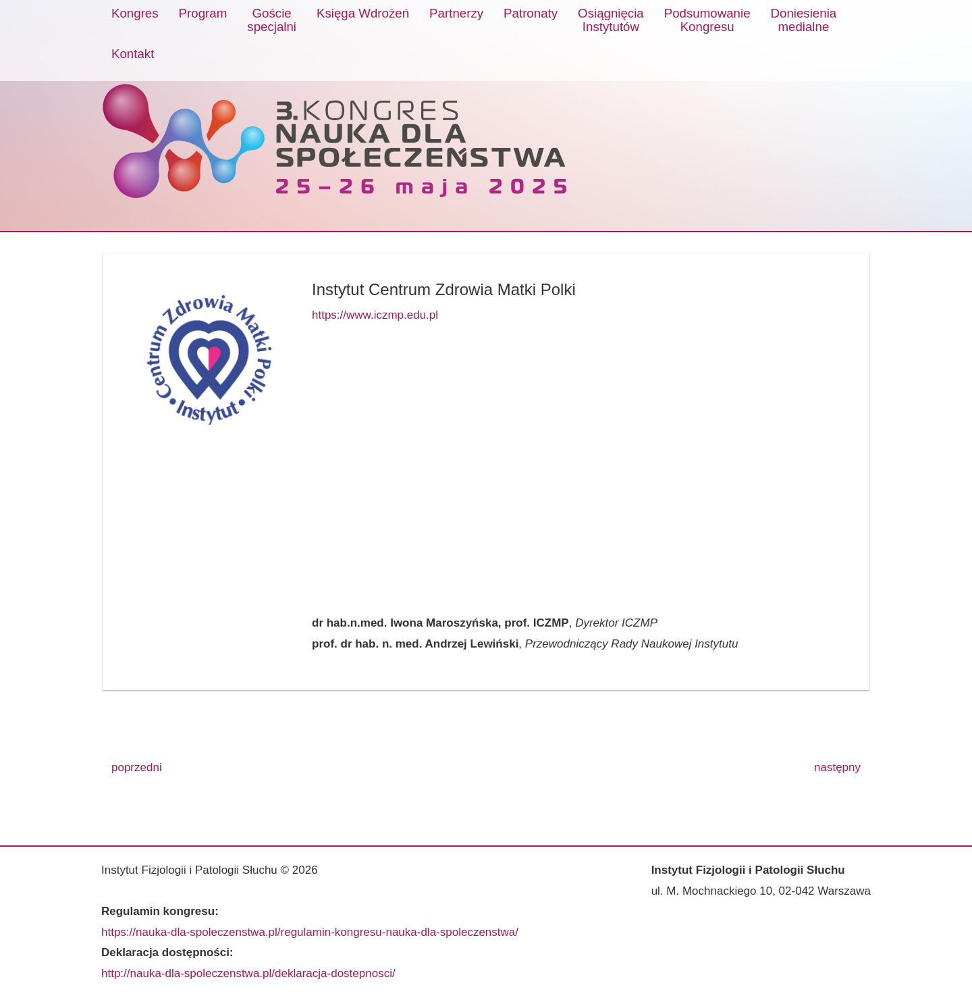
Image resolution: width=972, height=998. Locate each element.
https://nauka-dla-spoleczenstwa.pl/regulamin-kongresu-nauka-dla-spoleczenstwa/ (309, 932)
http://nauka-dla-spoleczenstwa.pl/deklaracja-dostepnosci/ (248, 973)
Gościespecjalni (271, 20)
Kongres (135, 13)
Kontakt (132, 54)
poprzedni (136, 767)
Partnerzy (456, 13)
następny (837, 767)
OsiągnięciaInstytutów (611, 20)
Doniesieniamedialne (804, 20)
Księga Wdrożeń (363, 13)
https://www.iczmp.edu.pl (375, 315)
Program (203, 13)
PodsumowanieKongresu (707, 20)
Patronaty (531, 13)
